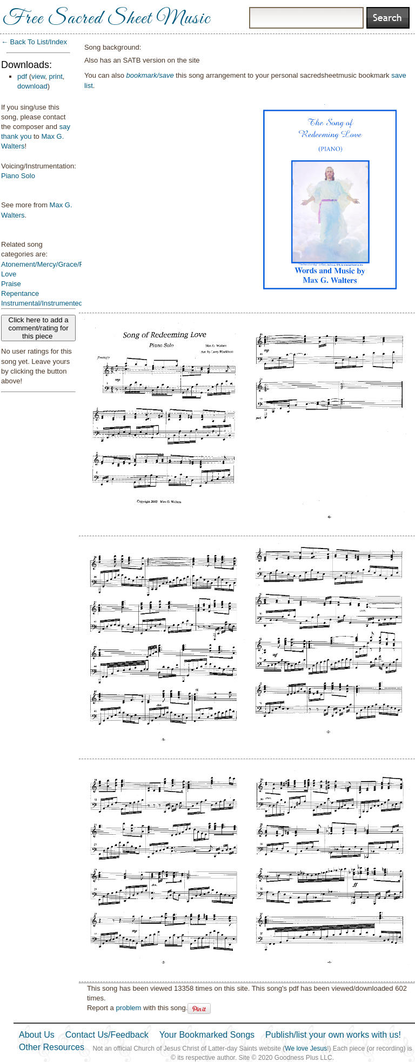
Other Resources (51, 1047)
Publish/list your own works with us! (333, 1034)
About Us (37, 1034)
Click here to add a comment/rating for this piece (39, 328)
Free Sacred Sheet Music (106, 18)
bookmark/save (150, 75)
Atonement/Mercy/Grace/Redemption (59, 264)
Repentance (20, 293)
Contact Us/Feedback (107, 1034)
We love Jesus (306, 1048)
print (56, 76)
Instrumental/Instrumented (42, 303)
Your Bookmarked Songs (207, 1034)
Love (8, 274)
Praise (11, 284)
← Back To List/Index (34, 42)
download (32, 86)
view (38, 76)
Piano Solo (18, 176)
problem (128, 1008)
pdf (22, 76)
